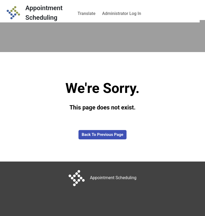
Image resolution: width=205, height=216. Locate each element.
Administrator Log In (121, 13)
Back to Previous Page (102, 134)
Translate (87, 13)
